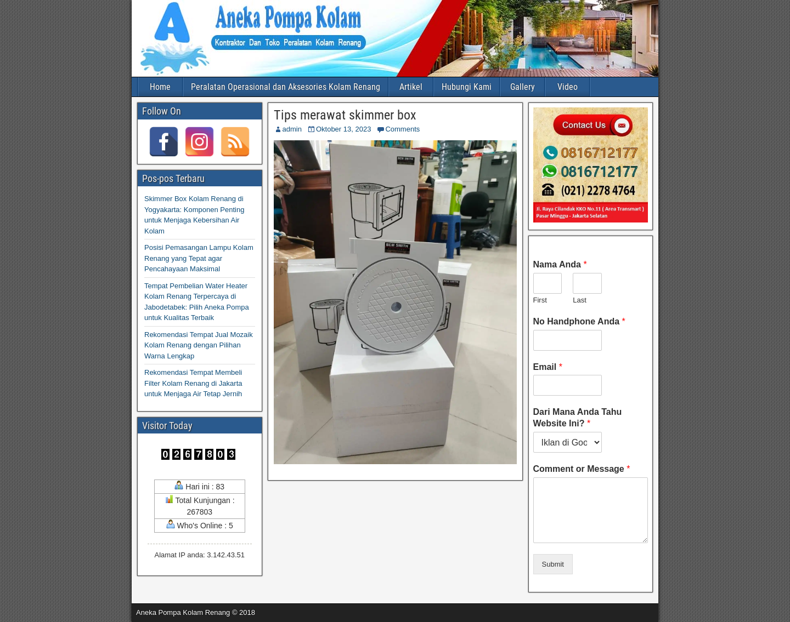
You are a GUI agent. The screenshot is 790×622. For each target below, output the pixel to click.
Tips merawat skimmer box (345, 115)
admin (292, 129)
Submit (553, 564)
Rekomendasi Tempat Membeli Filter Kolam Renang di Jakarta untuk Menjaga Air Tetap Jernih (193, 383)
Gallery (522, 87)
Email (547, 367)
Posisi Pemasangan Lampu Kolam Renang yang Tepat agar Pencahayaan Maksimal (198, 258)
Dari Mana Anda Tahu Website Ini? (577, 417)
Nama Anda (560, 264)
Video (567, 87)
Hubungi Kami (467, 87)
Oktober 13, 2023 (343, 129)
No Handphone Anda (579, 321)
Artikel (410, 87)
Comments (402, 129)
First (540, 300)
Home (160, 87)
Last (579, 300)
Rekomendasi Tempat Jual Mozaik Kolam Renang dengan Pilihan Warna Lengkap (198, 345)
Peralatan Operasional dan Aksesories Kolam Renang (285, 87)
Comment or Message (581, 468)
